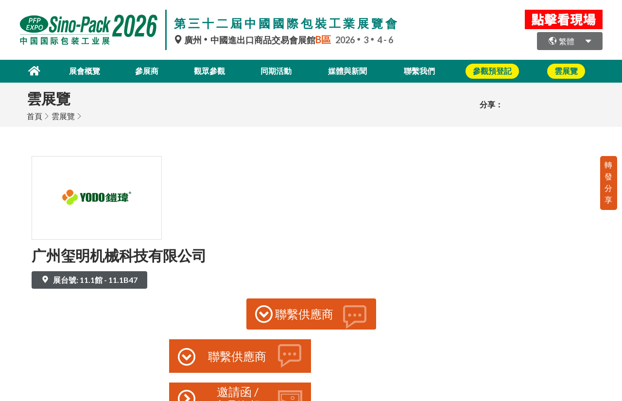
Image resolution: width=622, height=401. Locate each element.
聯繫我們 (424, 70)
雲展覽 (63, 115)
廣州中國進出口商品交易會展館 (254, 40)
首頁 (34, 115)
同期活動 (277, 70)
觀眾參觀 (208, 70)
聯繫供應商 (311, 316)
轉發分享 (608, 181)
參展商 (144, 70)
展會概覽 (79, 70)
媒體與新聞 (350, 70)
